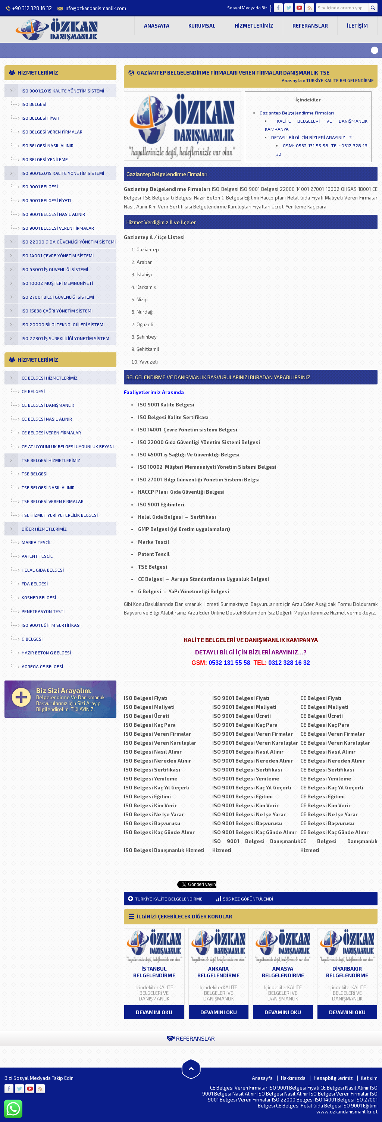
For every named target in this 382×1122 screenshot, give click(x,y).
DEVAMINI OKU (154, 1012)
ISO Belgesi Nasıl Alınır (282, 1094)
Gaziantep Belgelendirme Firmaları (297, 112)
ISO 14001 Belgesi (334, 1100)
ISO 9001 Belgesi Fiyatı (294, 1088)
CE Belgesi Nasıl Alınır (344, 1088)
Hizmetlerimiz (254, 26)
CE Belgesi (288, 1106)
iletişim (357, 26)
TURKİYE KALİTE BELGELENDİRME (340, 80)
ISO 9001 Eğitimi (360, 1106)
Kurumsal (202, 26)
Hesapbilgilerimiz (333, 1078)
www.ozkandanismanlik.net (347, 1112)
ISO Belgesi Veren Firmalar (339, 1094)
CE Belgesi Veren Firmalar (238, 1088)
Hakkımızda (293, 1078)
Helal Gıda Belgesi (321, 1106)
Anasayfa (156, 26)
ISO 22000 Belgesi (293, 1100)
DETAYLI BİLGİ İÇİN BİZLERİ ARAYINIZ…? (311, 137)
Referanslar (310, 26)
